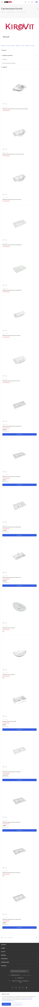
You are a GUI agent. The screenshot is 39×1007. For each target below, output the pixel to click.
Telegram (16, 987)
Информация (5, 962)
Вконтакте (12, 987)
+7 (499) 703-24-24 (15, 975)
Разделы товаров (7, 55)
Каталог (3, 944)
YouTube (19, 987)
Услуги (3, 951)
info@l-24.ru (20, 978)
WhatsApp (26, 987)
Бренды (3, 955)
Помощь (3, 965)
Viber (23, 987)
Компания (4, 958)
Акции (3, 948)
